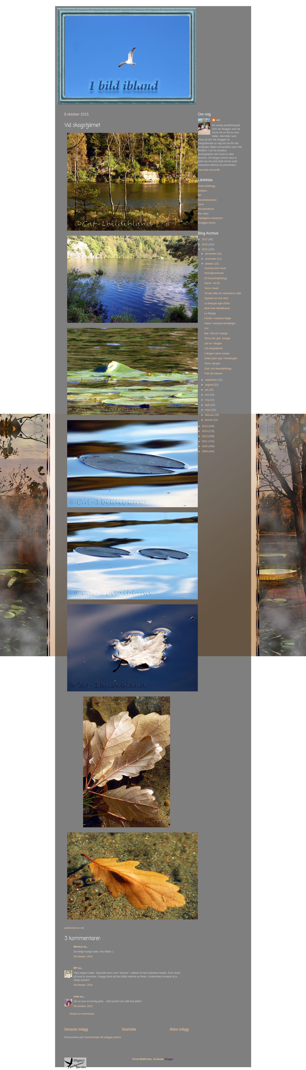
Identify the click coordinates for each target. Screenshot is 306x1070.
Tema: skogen (212, 363)
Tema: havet (211, 288)
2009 (205, 451)
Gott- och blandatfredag (217, 368)
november (211, 258)
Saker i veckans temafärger (220, 323)
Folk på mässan (213, 373)
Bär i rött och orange (216, 333)
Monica (78, 946)
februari (209, 415)
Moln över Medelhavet (217, 308)
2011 (205, 441)
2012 (205, 436)
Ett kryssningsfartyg (215, 278)
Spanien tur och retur (216, 298)
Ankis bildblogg (206, 186)
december (211, 253)
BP (75, 968)
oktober (209, 263)
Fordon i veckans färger (217, 318)
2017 (205, 239)
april (207, 405)
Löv (206, 328)
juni (207, 394)
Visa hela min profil (209, 169)
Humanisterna (206, 208)
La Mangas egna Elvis (217, 303)
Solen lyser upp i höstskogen (220, 358)
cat (218, 120)
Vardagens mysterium (210, 218)
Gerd (201, 204)
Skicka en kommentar (82, 1013)
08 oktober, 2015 (83, 956)
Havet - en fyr (212, 283)
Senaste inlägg (76, 1029)
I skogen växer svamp (216, 353)
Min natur (203, 213)
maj (207, 399)
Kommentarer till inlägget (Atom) (102, 1037)
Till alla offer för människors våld (222, 293)
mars (208, 409)
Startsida (129, 1029)
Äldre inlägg (179, 1029)
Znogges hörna (206, 222)
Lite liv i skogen (213, 343)
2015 (205, 249)
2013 (205, 431)
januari (209, 419)
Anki (76, 996)
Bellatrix (202, 190)
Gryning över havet (215, 268)
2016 (205, 244)
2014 (205, 426)
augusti (209, 384)
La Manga (210, 313)
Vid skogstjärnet (213, 348)
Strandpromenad (214, 273)
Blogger (169, 1059)
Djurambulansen (207, 200)
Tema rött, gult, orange (217, 338)
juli (207, 389)
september (211, 379)
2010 (205, 446)
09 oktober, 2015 (83, 1006)
